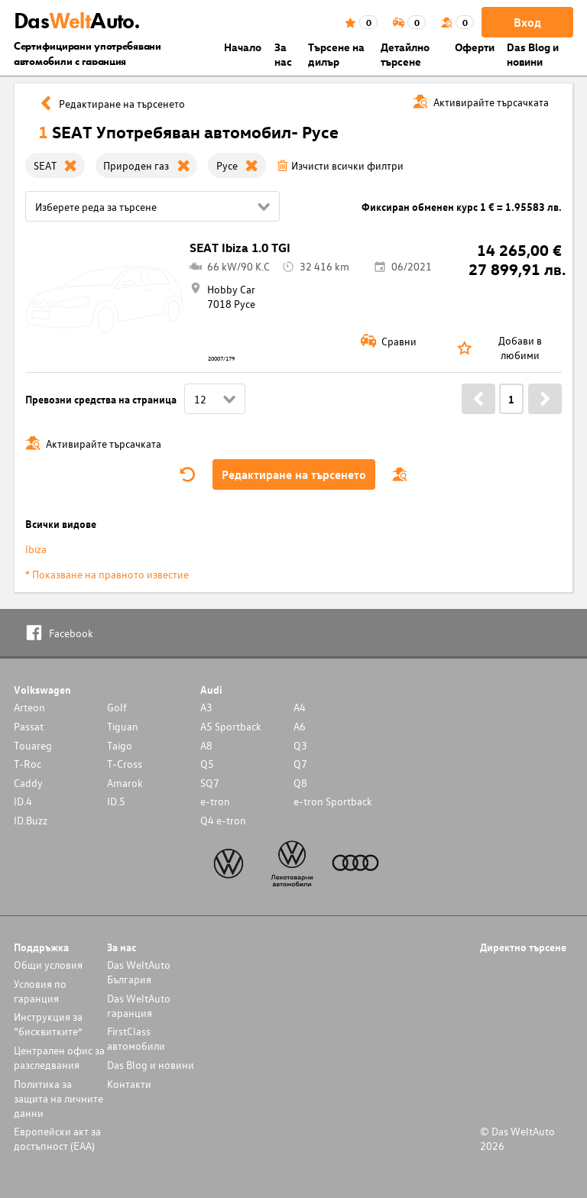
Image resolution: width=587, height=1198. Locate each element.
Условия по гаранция (40, 990)
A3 (206, 707)
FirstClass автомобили (136, 1038)
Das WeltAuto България (138, 971)
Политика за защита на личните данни (58, 1098)
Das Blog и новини (533, 54)
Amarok (125, 782)
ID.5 (116, 801)
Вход (527, 22)
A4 (300, 707)
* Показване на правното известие (107, 574)
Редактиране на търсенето (294, 474)
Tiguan (122, 726)
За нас (283, 54)
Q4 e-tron (223, 820)
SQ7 (209, 782)
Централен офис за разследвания (59, 1057)
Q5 (207, 763)
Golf (117, 707)
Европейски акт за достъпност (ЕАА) (57, 1138)
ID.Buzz (30, 820)
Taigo (119, 745)
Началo (242, 47)
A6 (300, 726)
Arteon (29, 707)
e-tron (215, 801)
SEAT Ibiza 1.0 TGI (240, 247)
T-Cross (124, 763)
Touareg (33, 745)
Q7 (300, 763)
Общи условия (48, 964)
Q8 (300, 782)
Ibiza (36, 549)
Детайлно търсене (405, 54)
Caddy (28, 782)
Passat (29, 726)
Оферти (475, 47)
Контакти (129, 1084)
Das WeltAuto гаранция (138, 1005)
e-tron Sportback (333, 801)
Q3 (300, 745)
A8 (206, 745)
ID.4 (23, 801)
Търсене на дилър (336, 54)
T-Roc (27, 763)
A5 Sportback (230, 726)
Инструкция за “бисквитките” (48, 1023)
